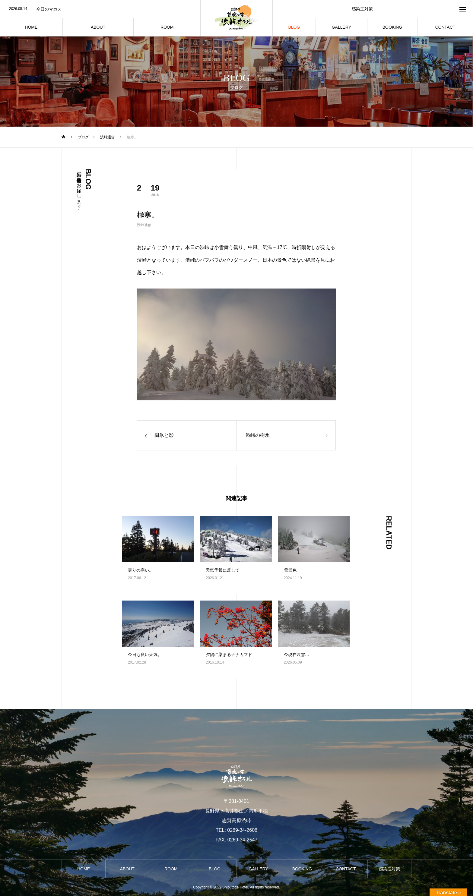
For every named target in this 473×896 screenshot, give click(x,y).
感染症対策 (362, 8)
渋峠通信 (144, 225)
